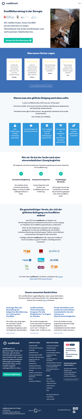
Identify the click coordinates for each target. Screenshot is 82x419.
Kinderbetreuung (33, 352)
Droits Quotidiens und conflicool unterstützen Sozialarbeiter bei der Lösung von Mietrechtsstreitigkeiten (65, 311)
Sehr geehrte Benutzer (52, 394)
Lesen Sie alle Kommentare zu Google (41, 86)
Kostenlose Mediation (35, 381)
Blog (45, 300)
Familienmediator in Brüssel (53, 363)
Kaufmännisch (33, 363)
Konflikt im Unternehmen (35, 372)
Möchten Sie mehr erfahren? (71, 379)
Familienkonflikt (33, 345)
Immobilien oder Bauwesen (36, 357)
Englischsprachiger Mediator (51, 355)
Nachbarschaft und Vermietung (34, 360)
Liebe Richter (50, 397)
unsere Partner (46, 279)
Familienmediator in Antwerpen (51, 359)
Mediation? (49, 388)
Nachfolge (32, 350)
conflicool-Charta (51, 383)
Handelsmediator (51, 348)
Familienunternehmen (35, 366)
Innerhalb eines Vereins (35, 368)
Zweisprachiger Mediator (53, 352)
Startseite (49, 379)
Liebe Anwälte (50, 399)
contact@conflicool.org (64, 410)
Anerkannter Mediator (52, 345)
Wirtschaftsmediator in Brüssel (52, 370)
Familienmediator (51, 350)
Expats (31, 379)
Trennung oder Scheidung (36, 348)
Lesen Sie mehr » (10, 333)
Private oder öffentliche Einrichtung (35, 375)
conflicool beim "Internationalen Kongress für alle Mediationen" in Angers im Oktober (40, 311)
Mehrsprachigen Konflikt (35, 355)
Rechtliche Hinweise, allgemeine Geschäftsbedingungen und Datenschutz (14, 412)
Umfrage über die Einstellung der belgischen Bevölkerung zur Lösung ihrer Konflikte (16, 311)
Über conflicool (50, 381)
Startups (31, 370)
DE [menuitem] (79, 3)
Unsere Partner (50, 385)
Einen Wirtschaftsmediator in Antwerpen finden (53, 366)
